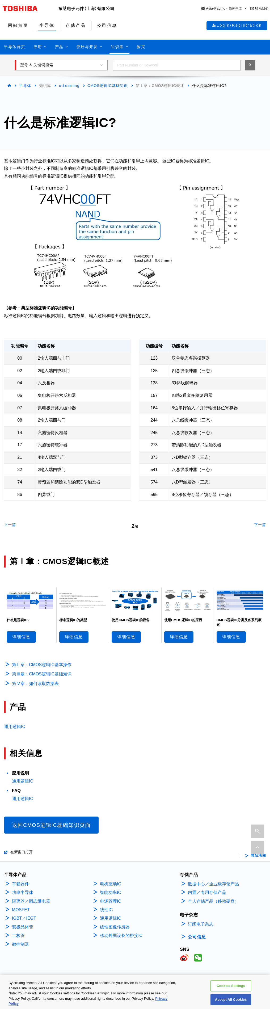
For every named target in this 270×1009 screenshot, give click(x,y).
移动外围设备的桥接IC (121, 935)
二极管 (18, 935)
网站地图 (258, 855)
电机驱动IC (110, 884)
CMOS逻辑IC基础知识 (107, 85)
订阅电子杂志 (200, 924)
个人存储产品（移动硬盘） (213, 901)
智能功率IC (110, 892)
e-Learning (69, 85)
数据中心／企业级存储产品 (213, 884)
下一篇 (260, 525)
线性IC (106, 909)
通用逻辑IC (14, 726)
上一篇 (10, 525)
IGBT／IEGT (24, 918)
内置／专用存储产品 (207, 892)
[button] (224, 9)
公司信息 (197, 937)
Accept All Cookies (231, 1000)
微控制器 (20, 944)
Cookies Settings (231, 986)
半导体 (25, 85)
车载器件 (20, 884)
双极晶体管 (22, 927)
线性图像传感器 (115, 927)
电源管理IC (110, 901)
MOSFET (21, 909)
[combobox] (177, 65)
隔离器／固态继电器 (31, 901)
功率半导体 (22, 892)
